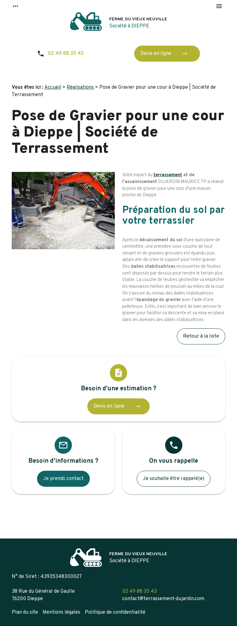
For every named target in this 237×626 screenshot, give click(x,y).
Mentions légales (61, 612)
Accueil (52, 87)
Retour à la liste (201, 336)
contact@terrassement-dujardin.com (163, 599)
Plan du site (25, 612)
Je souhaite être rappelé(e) (173, 479)
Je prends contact (63, 479)
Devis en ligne (165, 53)
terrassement (167, 175)
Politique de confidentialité (115, 612)
